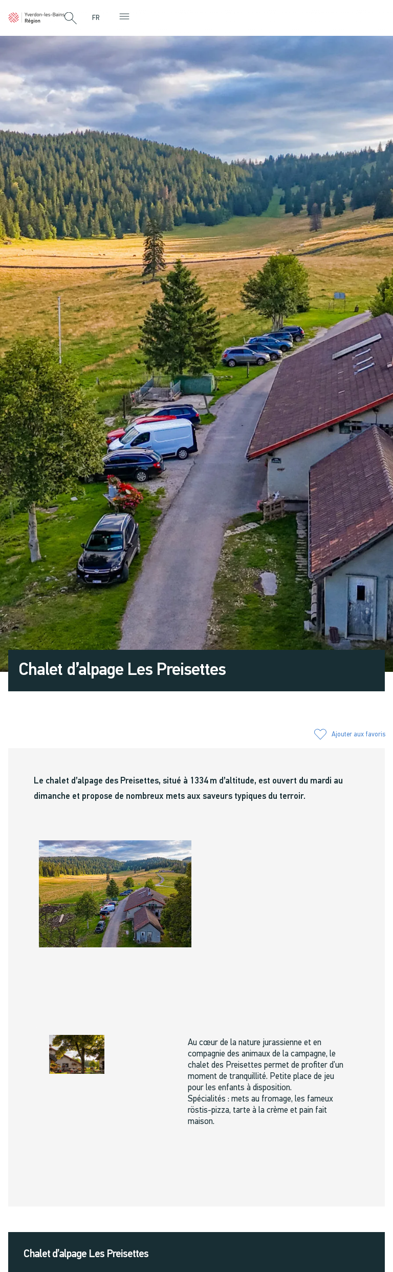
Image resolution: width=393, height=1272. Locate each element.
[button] (70, 19)
